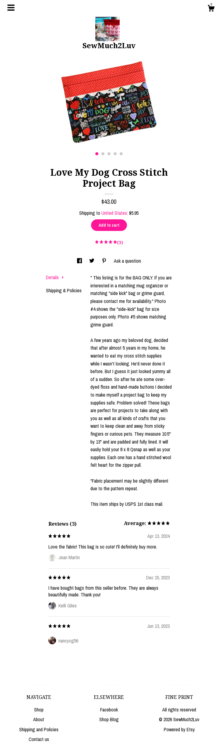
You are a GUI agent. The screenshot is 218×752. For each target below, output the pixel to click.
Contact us (39, 739)
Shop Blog (109, 719)
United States (114, 213)
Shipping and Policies (38, 729)
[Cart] (211, 9)
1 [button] (96, 153)
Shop (39, 709)
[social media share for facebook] (80, 260)
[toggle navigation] (11, 8)
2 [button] (102, 153)
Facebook (109, 709)
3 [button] (109, 153)
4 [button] (115, 153)
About (38, 719)
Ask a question (127, 260)
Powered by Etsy (179, 729)
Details (55, 277)
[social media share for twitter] (92, 260)
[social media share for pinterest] (105, 260)
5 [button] (121, 153)
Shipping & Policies (64, 290)
